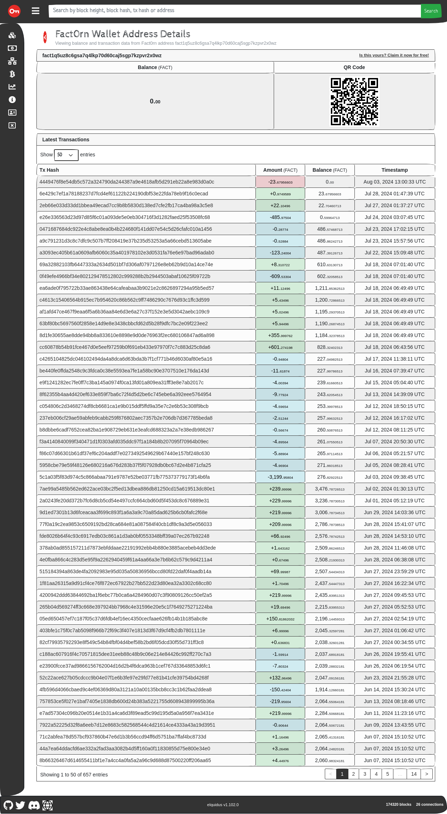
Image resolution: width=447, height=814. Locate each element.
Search (431, 11)
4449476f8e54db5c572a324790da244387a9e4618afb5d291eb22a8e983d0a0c (127, 182)
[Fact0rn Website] (47, 804)
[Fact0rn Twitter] (20, 804)
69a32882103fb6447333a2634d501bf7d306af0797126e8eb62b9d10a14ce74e (126, 264)
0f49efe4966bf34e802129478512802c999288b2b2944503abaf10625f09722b (125, 276)
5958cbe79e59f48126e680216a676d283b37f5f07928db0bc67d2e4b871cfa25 (125, 465)
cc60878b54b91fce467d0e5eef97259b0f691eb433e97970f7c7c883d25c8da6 (125, 347)
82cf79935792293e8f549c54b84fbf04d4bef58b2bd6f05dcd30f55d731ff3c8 (122, 642)
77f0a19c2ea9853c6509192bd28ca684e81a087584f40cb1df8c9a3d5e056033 (126, 524)
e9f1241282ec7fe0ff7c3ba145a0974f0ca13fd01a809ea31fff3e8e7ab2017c (122, 382)
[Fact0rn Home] (14, 11)
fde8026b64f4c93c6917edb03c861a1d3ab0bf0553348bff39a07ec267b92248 (124, 536)
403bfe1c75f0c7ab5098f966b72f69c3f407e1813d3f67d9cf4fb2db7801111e (122, 630)
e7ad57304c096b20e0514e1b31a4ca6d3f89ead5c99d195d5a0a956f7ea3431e (127, 713)
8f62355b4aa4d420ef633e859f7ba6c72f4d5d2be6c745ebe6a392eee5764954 (126, 394)
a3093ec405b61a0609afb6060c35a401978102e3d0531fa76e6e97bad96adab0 (127, 252)
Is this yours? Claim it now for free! (394, 55)
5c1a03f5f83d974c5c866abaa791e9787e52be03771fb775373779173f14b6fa (125, 477)
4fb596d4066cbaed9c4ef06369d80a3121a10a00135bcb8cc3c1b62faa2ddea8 (126, 689)
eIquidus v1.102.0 (223, 805)
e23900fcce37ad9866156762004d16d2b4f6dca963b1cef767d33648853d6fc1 (125, 666)
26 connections (429, 804)
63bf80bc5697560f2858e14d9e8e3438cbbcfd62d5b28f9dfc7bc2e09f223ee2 (124, 323)
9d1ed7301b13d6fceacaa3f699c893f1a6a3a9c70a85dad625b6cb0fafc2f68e (124, 512)
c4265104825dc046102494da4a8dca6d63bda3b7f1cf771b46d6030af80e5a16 (126, 359)
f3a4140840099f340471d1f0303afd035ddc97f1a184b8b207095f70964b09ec (124, 441)
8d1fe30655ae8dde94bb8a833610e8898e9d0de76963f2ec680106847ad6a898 (127, 335)
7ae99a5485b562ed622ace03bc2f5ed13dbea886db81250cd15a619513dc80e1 (127, 489)
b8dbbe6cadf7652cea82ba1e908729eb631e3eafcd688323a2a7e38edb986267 (127, 430)
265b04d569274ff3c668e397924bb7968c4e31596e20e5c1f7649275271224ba (126, 607)
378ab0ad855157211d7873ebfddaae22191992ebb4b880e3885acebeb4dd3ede (128, 548)
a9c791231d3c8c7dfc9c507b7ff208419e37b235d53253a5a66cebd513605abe (126, 241)
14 (414, 774)
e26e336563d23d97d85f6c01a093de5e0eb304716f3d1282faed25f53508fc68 (125, 217)
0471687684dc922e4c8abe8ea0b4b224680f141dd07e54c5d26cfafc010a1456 (126, 229)
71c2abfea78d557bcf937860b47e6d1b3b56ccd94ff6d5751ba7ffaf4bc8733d (123, 737)
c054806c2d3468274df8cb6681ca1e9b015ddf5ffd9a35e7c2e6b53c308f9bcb (124, 406)
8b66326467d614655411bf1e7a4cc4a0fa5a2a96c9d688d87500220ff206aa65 (125, 760)
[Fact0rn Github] (8, 804)
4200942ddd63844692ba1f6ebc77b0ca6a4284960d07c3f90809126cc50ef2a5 (126, 595)
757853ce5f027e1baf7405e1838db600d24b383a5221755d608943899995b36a (127, 701)
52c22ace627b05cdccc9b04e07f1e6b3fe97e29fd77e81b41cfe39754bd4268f (124, 678)
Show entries (67, 155)
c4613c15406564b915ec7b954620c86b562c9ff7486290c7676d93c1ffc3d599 (125, 300)
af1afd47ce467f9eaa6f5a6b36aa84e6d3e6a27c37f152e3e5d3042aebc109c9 (125, 312)
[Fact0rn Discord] (34, 804)
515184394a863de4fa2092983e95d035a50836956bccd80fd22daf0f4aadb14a (126, 571)
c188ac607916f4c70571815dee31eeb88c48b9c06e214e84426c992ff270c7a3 (126, 654)
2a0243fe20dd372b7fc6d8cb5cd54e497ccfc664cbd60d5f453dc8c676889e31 (125, 500)
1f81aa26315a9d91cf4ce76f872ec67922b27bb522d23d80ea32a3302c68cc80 (126, 583)
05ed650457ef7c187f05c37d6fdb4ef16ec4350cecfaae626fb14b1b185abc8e (124, 619)
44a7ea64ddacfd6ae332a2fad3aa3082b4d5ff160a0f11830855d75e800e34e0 (125, 748)
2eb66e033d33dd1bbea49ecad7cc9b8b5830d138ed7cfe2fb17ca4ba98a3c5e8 (126, 205)
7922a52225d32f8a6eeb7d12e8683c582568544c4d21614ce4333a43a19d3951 (127, 725)
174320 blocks (398, 804)
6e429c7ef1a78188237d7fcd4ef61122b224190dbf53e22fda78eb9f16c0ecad (124, 193)
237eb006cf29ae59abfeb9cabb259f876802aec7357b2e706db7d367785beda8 (126, 418)
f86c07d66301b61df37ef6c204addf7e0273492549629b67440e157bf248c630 (125, 453)
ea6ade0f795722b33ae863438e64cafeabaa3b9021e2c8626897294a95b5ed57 (127, 288)
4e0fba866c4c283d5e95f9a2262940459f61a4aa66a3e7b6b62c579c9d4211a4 (126, 559)
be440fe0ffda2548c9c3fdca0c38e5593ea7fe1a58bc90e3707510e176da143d (124, 371)
